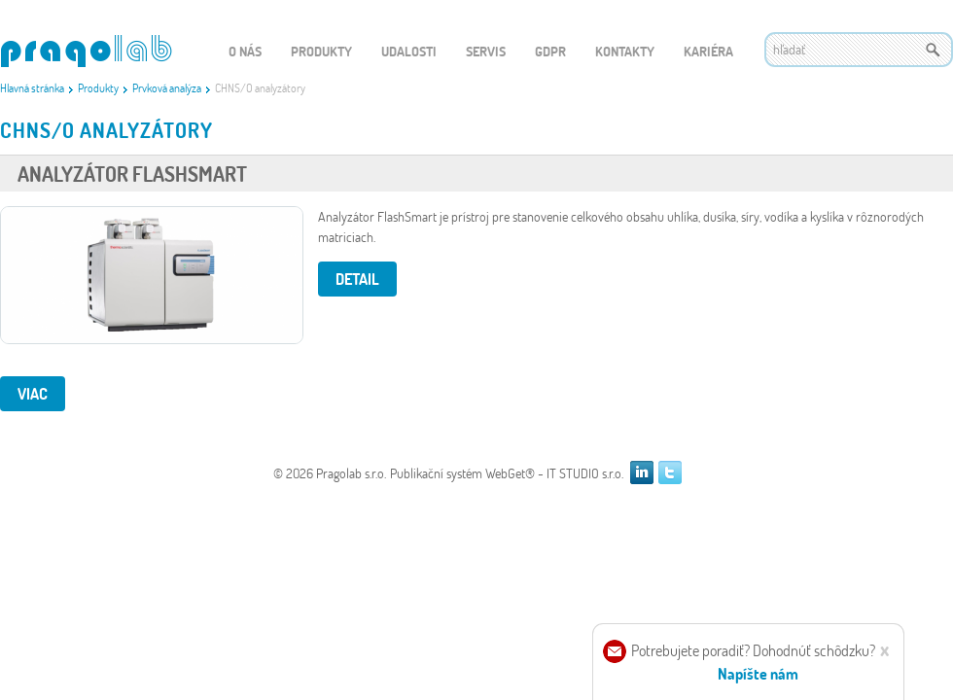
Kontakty (624, 51)
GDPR (550, 51)
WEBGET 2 (86, 51)
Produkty (98, 87)
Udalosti (409, 51)
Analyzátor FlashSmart (132, 173)
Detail (357, 278)
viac (33, 393)
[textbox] (858, 49)
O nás (245, 51)
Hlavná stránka (32, 87)
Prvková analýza (166, 87)
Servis (486, 51)
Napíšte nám (758, 673)
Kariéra (708, 51)
